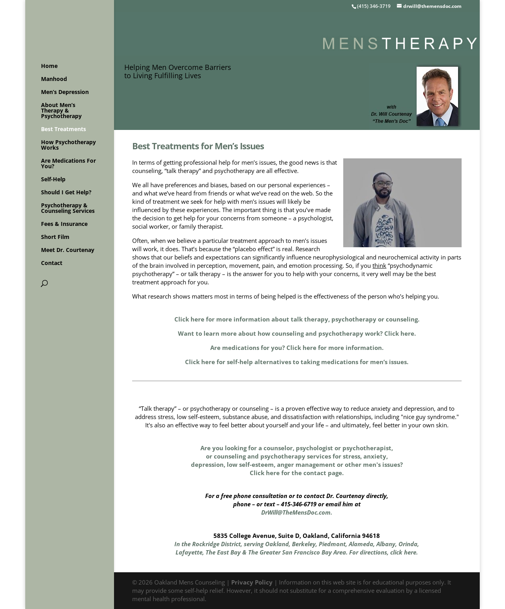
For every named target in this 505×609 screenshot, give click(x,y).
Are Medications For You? (68, 164)
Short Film (55, 237)
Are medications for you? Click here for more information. (296, 347)
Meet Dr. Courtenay (67, 250)
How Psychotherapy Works (68, 145)
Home (49, 66)
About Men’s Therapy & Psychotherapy (61, 111)
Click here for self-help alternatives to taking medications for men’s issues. (296, 362)
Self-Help (53, 180)
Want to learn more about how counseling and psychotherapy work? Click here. (297, 333)
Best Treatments (63, 129)
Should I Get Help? (66, 193)
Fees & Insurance (64, 224)
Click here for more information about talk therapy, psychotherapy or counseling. (296, 319)
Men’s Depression (65, 92)
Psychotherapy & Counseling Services (68, 208)
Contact (51, 263)
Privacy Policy (252, 582)
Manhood (54, 79)
